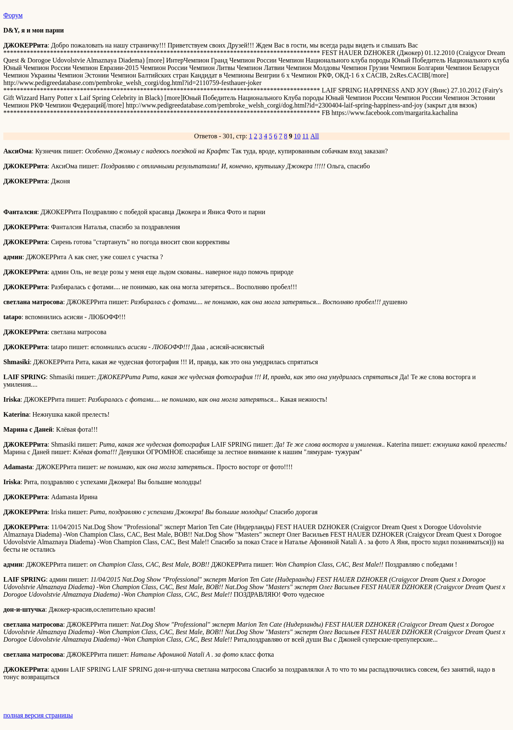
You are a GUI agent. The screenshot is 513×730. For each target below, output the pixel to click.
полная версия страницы (38, 715)
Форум (13, 15)
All (314, 136)
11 (305, 136)
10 (297, 136)
